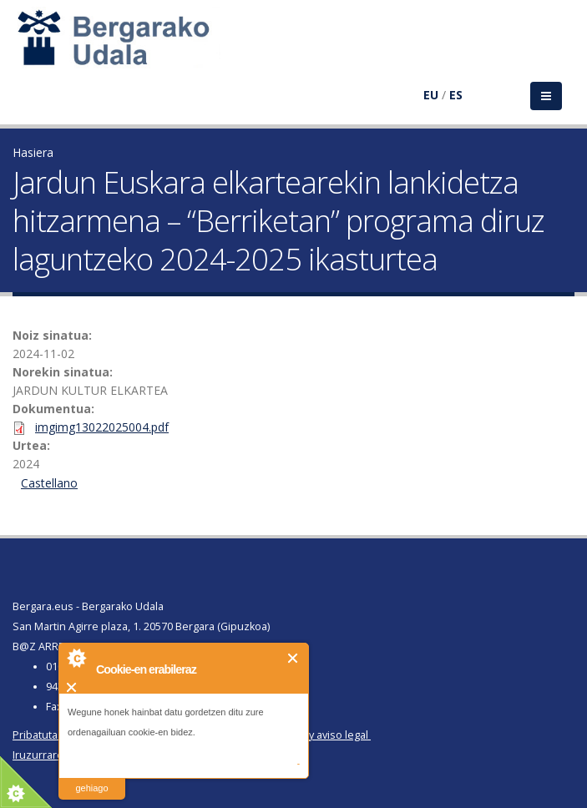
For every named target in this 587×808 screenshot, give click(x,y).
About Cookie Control (76, 658)
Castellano (49, 483)
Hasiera (33, 152)
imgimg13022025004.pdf (102, 427)
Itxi (293, 658)
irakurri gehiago (91, 777)
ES (456, 95)
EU (430, 95)
